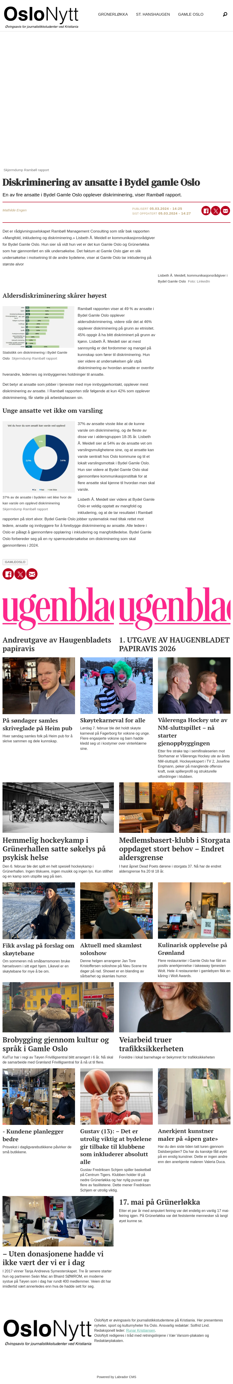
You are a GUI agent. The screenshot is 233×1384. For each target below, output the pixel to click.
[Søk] (225, 15)
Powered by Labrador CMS (116, 1377)
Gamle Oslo (190, 14)
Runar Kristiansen (140, 1330)
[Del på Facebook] (206, 210)
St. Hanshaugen (153, 14)
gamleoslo (15, 562)
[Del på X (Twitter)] (215, 210)
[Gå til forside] (42, 14)
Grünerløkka (113, 14)
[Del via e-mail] (225, 210)
